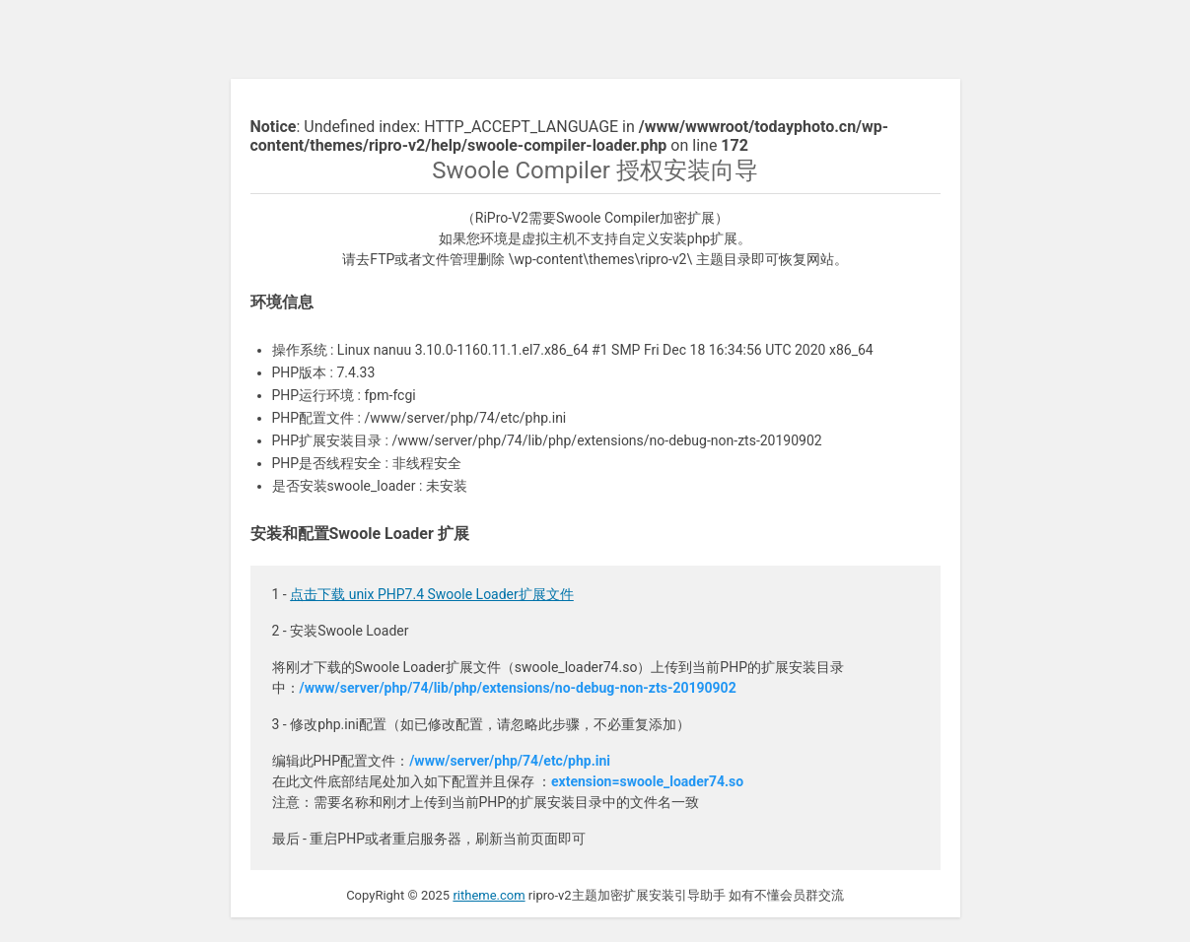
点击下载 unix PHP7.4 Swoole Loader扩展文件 (432, 594)
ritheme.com (489, 895)
